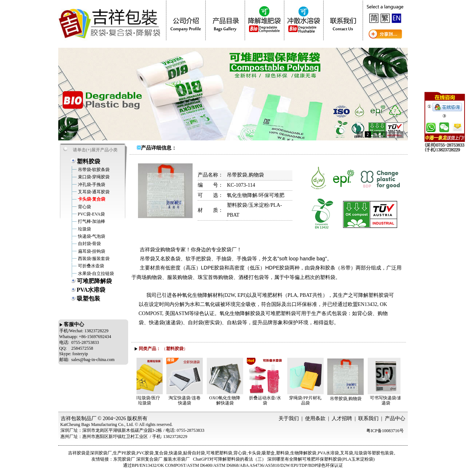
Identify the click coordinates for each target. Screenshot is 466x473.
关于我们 (289, 418)
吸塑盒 (268, 452)
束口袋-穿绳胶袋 (93, 176)
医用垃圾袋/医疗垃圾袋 (146, 400)
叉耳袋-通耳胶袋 (93, 191)
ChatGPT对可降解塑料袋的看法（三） (229, 459)
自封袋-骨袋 (89, 243)
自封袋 (198, 452)
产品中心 (395, 418)
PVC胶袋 (145, 452)
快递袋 (175, 452)
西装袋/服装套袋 (93, 258)
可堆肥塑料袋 (219, 452)
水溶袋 (332, 452)
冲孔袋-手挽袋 (91, 184)
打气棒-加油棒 (91, 221)
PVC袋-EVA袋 (91, 214)
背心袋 (84, 206)
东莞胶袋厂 (124, 459)
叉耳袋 (346, 452)
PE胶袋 (128, 452)
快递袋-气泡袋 (91, 236)
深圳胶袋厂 (101, 452)
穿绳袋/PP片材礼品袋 (307, 400)
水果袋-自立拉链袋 (95, 273)
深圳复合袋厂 (149, 459)
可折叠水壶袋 (90, 265)
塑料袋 (282, 452)
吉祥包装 (71, 418)
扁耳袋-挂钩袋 (91, 251)
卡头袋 (254, 452)
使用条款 (315, 418)
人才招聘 (342, 418)
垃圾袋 (84, 229)
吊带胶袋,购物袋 (347, 398)
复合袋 (161, 452)
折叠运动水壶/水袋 (267, 400)
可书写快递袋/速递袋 (387, 400)
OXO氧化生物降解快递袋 (226, 400)
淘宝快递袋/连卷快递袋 (186, 400)
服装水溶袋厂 (176, 459)
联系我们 (368, 418)
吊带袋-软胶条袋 (93, 169)
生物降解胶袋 (303, 452)
